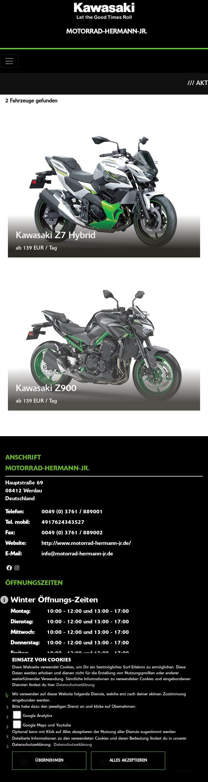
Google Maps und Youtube (47, 725)
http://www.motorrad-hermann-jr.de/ (86, 543)
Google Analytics (37, 716)
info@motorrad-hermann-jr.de (77, 554)
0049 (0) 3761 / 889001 (72, 512)
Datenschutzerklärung (75, 685)
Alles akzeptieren (128, 761)
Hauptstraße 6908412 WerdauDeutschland (24, 491)
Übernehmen (49, 761)
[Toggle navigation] (9, 61)
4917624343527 (63, 522)
